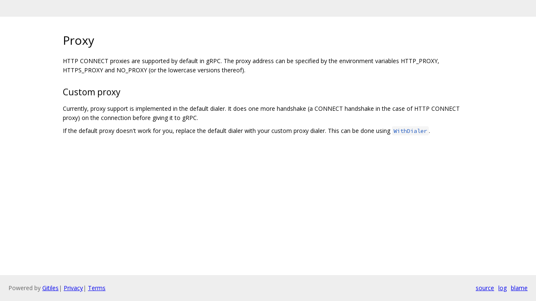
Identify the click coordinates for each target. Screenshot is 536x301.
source (485, 288)
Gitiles (50, 288)
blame (519, 288)
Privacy (73, 288)
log (502, 288)
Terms (97, 288)
